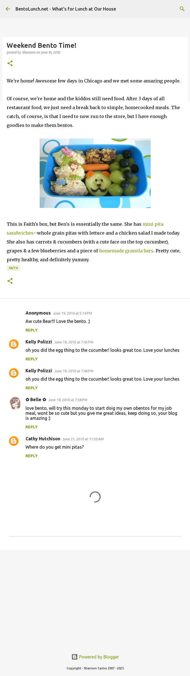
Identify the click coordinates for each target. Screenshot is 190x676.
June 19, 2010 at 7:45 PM (73, 342)
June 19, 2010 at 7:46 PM (73, 371)
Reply (32, 330)
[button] (10, 63)
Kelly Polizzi (39, 341)
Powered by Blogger (95, 656)
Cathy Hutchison (43, 438)
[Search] (182, 9)
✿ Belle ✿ (36, 399)
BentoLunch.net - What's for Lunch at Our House (66, 8)
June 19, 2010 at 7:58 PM (67, 400)
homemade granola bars (126, 250)
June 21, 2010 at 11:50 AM (83, 439)
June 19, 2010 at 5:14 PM (72, 313)
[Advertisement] (95, 597)
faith (13, 268)
